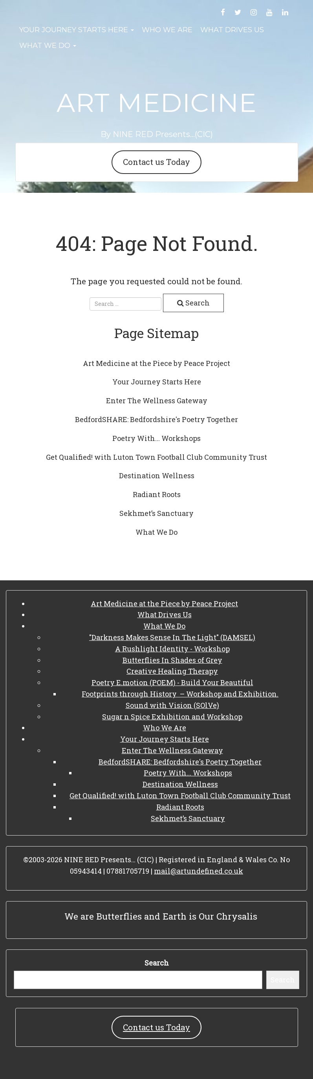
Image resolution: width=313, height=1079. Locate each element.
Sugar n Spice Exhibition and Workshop (172, 716)
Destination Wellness (156, 475)
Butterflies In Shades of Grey (172, 660)
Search (157, 962)
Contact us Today (156, 162)
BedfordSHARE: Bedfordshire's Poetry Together (156, 419)
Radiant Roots (157, 494)
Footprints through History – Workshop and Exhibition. (180, 694)
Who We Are (167, 30)
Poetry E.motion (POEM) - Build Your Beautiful (172, 682)
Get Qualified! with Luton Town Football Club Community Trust (156, 457)
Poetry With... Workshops (156, 438)
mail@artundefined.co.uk (198, 871)
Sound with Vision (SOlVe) (172, 705)
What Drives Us (232, 30)
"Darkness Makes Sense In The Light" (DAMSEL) (172, 637)
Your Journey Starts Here (76, 30)
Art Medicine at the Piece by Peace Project (156, 363)
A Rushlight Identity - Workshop (172, 648)
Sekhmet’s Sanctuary (156, 513)
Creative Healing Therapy (172, 671)
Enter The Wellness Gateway (156, 400)
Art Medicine (156, 103)
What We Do (47, 45)
